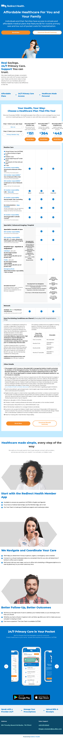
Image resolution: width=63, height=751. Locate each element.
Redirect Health (35, 736)
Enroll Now (15, 32)
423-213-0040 (44, 725)
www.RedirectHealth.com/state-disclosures (17, 387)
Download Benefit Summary (47, 32)
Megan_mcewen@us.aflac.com (50, 729)
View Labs (11, 192)
